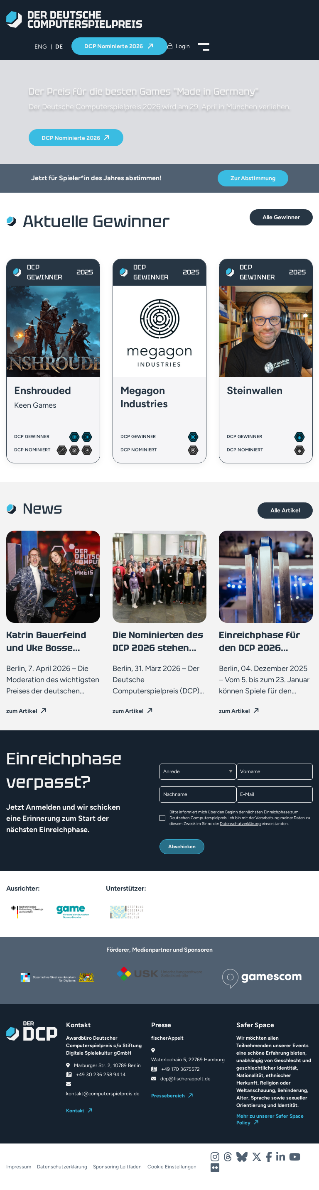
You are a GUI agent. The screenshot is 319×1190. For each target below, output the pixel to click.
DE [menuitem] (59, 46)
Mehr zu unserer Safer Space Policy (270, 1119)
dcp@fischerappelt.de (185, 1079)
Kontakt (75, 1111)
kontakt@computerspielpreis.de (103, 1094)
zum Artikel (21, 711)
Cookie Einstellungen (171, 1166)
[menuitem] (40, 46)
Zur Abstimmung (253, 178)
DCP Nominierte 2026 (114, 46)
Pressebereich (168, 1096)
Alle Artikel (285, 510)
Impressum (18, 1166)
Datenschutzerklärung (240, 823)
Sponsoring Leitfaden (117, 1166)
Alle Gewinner (281, 217)
